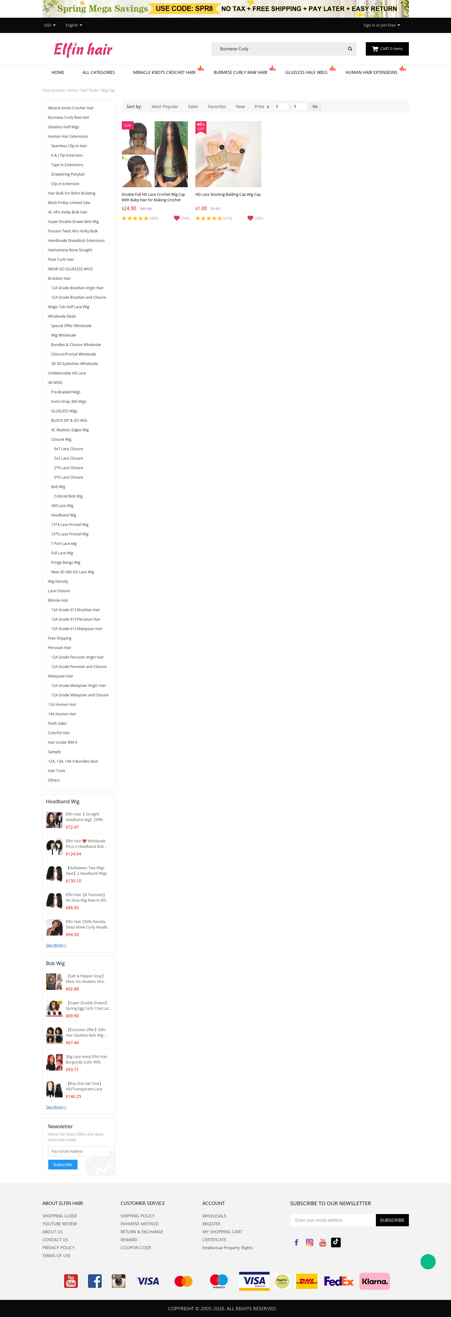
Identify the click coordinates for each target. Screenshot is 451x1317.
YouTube (323, 1242)
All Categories (98, 72)
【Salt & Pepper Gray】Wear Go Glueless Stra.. (86, 978)
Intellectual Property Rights (227, 1247)
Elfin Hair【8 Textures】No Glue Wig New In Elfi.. (87, 897)
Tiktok (336, 1242)
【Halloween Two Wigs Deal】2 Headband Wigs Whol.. (86, 873)
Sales (193, 106)
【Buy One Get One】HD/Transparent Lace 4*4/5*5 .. (84, 1089)
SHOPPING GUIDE (59, 1216)
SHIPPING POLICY (138, 1216)
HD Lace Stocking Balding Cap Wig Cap (228, 194)
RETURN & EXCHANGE (142, 1232)
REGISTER (211, 1224)
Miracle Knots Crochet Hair (164, 72)
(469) (154, 218)
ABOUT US (52, 1232)
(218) (228, 218)
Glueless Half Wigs (306, 72)
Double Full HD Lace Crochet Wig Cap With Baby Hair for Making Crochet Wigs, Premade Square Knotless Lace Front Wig (153, 202)
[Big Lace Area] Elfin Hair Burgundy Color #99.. (87, 1059)
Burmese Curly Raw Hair (240, 72)
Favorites (217, 106)
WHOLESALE (214, 1216)
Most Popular (164, 106)
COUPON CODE (136, 1247)
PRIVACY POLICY (58, 1247)
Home (58, 72)
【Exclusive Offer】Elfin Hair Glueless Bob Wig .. (86, 1032)
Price (262, 106)
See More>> (56, 945)
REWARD (129, 1239)
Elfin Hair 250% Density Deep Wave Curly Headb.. (87, 924)
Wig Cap (108, 90)
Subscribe (62, 1164)
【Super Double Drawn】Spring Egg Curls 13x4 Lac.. (88, 1005)
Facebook (296, 1242)
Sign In (369, 25)
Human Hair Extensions (371, 72)
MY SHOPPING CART (222, 1232)
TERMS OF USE (56, 1255)
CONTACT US (55, 1239)
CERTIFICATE (214, 1239)
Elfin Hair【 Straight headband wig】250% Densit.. (84, 820)
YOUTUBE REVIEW (59, 1224)
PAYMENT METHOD (139, 1224)
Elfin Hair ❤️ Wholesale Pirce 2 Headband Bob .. (86, 843)
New (240, 106)
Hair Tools (89, 90)
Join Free (388, 25)
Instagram (310, 1242)
